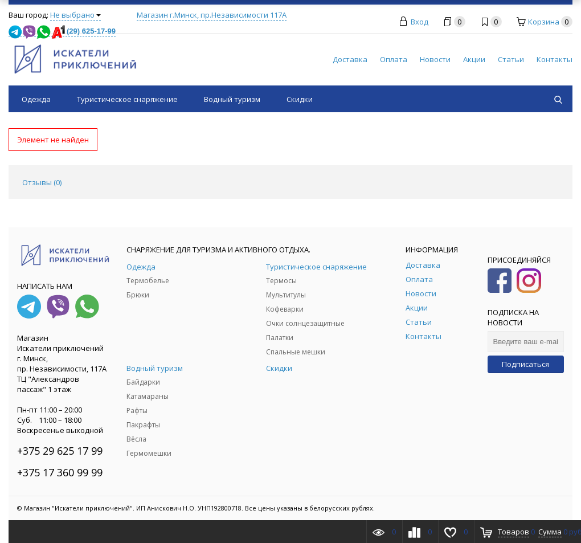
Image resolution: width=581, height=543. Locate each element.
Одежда (36, 99)
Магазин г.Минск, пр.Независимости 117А (212, 15)
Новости (435, 59)
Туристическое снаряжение (127, 99)
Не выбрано (75, 15)
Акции (474, 59)
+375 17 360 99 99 (60, 472)
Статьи (511, 59)
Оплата (393, 59)
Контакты (554, 59)
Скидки (300, 99)
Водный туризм (232, 99)
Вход (419, 22)
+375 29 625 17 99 (60, 451)
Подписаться (525, 364)
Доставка (350, 59)
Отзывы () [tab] (42, 182)
